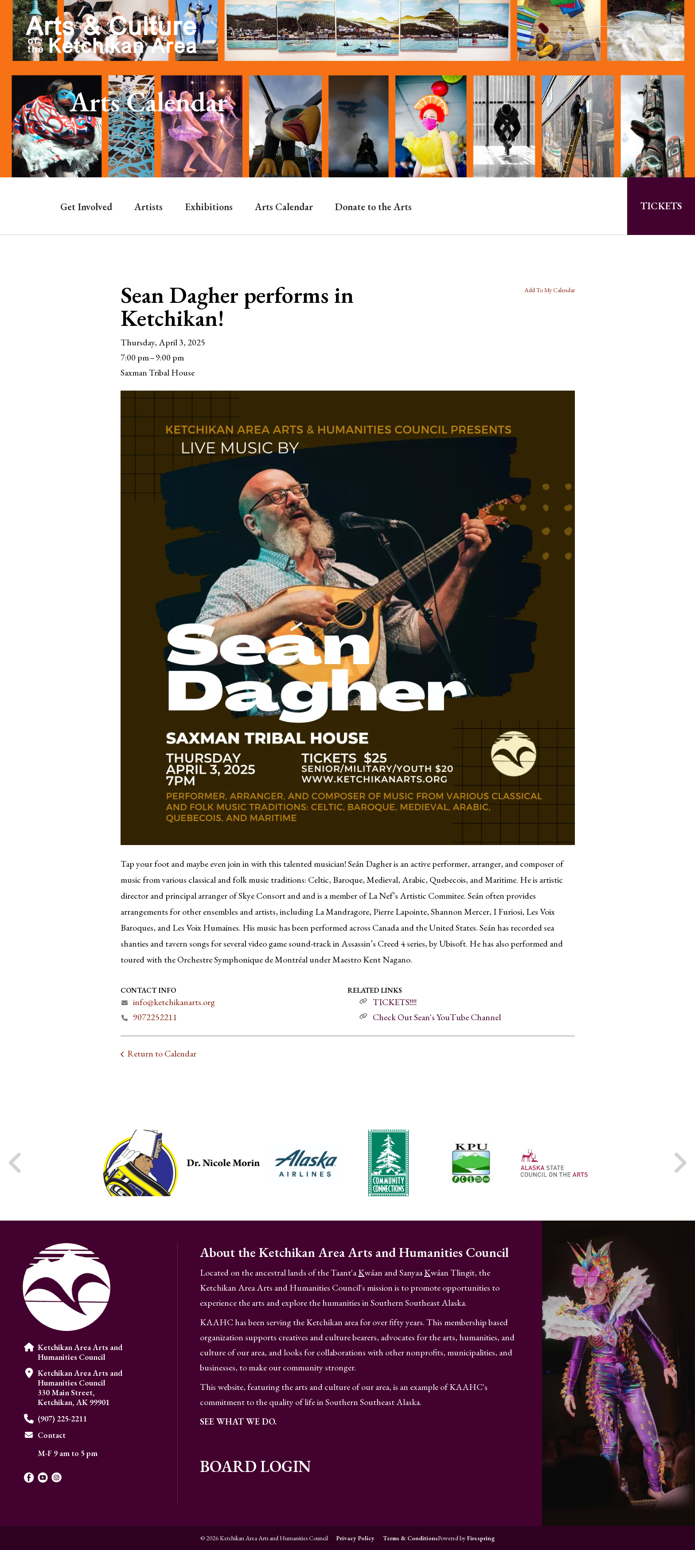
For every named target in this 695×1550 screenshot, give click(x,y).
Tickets (661, 206)
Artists (148, 206)
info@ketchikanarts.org (174, 1002)
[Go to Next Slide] (680, 1163)
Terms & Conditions (410, 1538)
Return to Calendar (161, 1053)
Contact (52, 1435)
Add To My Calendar (549, 290)
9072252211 (155, 1017)
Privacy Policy (355, 1538)
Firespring (481, 1538)
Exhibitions (209, 206)
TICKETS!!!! (395, 1002)
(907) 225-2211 (62, 1418)
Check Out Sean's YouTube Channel (437, 1017)
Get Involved (86, 206)
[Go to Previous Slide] (15, 1163)
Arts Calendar (284, 206)
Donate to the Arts (373, 206)
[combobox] (611, 34)
